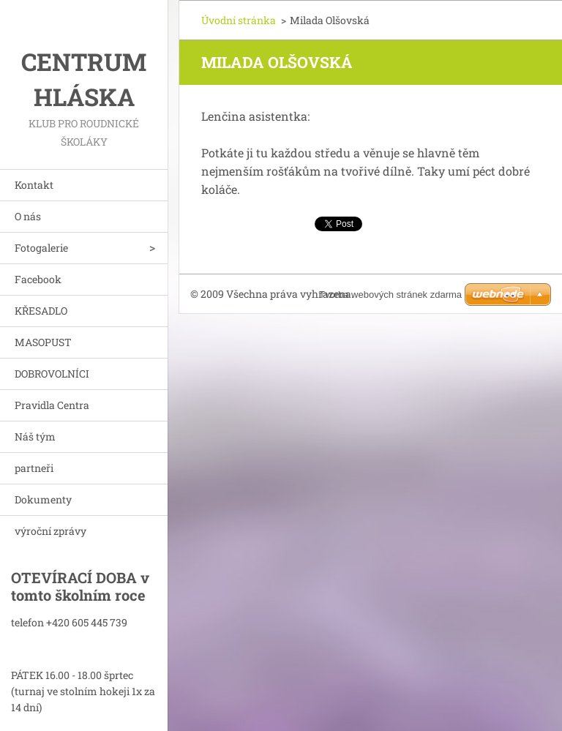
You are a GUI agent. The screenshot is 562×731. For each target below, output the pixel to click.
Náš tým (35, 436)
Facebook (38, 279)
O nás (28, 216)
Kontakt (34, 185)
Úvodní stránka (238, 20)
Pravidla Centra (52, 405)
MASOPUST (43, 342)
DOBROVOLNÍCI (52, 374)
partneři (34, 468)
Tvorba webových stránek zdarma (390, 294)
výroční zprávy (50, 531)
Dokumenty (43, 499)
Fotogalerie (41, 248)
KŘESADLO (41, 311)
